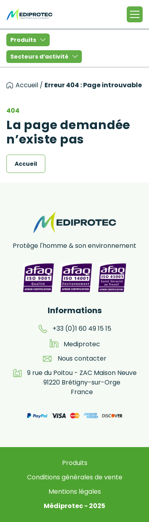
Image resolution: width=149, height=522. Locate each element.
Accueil (26, 85)
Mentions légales (74, 491)
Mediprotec (82, 344)
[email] (47, 358)
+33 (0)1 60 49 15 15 (81, 328)
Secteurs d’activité (44, 57)
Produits (28, 40)
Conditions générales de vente (74, 477)
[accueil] (9, 85)
